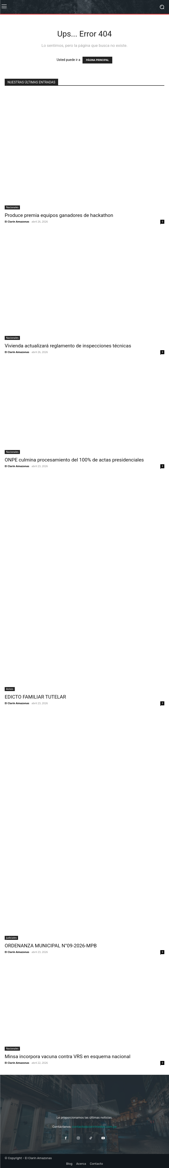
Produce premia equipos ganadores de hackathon (59, 215)
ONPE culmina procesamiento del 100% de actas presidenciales (74, 460)
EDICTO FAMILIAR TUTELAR (35, 697)
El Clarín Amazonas (17, 221)
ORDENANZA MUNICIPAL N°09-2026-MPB (51, 946)
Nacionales (12, 207)
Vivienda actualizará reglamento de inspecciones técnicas (68, 346)
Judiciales (11, 937)
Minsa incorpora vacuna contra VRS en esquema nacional (67, 1056)
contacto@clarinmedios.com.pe (94, 1126)
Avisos (9, 689)
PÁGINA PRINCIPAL (97, 60)
